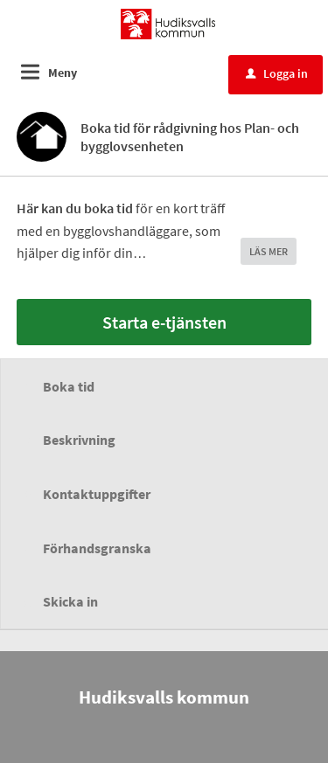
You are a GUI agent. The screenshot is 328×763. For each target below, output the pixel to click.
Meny (62, 72)
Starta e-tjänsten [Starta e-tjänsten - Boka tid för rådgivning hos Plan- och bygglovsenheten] (164, 322)
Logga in (277, 73)
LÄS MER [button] (268, 251)
